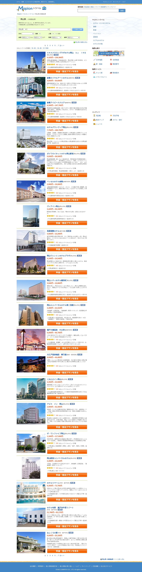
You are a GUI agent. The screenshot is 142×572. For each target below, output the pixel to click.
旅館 (94, 26)
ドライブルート (101, 77)
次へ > (62, 45)
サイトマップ (116, 1)
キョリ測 (99, 73)
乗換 (92, 7)
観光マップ (100, 120)
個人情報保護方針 (51, 566)
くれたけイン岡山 (54, 379)
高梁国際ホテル (53, 231)
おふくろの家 (52, 533)
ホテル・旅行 (117, 120)
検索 (122, 11)
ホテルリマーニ (53, 483)
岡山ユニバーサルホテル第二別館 (60, 305)
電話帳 (98, 115)
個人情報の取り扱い (66, 566)
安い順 (34, 48)
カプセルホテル (98, 40)
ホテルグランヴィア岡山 (56, 127)
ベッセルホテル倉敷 (55, 181)
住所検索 (116, 60)
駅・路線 (99, 64)
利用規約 (41, 566)
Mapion (19, 14)
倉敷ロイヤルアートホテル (57, 78)
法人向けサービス (106, 566)
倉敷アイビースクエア (56, 103)
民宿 (94, 30)
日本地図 (99, 60)
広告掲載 (95, 566)
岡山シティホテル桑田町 (56, 280)
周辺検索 (87, 7)
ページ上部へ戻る (113, 559)
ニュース (99, 124)
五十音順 (45, 48)
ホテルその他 (98, 44)
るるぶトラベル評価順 (23, 48)
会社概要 (33, 566)
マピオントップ (107, 1)
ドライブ (97, 7)
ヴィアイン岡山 (53, 206)
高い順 (39, 48)
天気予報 (116, 115)
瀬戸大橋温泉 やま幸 (56, 330)
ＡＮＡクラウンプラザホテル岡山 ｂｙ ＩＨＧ (66, 53)
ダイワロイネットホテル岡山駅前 (60, 154)
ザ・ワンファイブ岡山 (56, 433)
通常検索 (80, 7)
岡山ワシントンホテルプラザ (58, 256)
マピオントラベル (28, 14)
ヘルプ (123, 1)
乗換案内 (116, 73)
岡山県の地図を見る (81, 42)
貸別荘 (95, 37)
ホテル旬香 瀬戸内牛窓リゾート (60, 508)
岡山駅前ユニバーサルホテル (58, 458)
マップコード (112, 7)
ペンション (97, 33)
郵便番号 (103, 7)
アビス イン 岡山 (55, 404)
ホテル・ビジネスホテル (101, 23)
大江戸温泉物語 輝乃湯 (56, 355)
